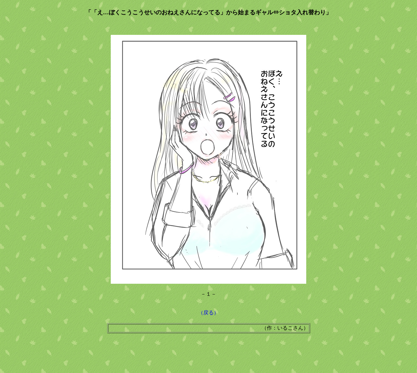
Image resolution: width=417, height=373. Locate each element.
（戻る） (208, 312)
